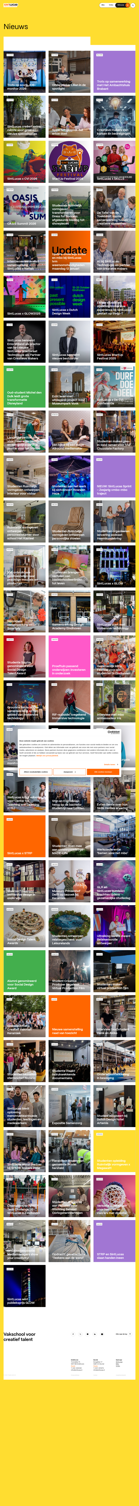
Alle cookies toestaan (103, 772)
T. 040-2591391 (76, 1368)
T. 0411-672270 (98, 1368)
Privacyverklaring (75, 1375)
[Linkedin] (95, 1334)
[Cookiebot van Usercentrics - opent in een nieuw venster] (109, 732)
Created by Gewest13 (121, 1375)
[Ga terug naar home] (11, 5)
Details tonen (109, 764)
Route (73, 1366)
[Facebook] (73, 1334)
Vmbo (118, 1366)
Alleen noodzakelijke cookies (36, 772)
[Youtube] (102, 1334)
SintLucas (119, 1362)
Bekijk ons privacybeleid (47, 755)
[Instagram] (87, 1334)
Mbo (117, 1364)
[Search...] (133, 5)
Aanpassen (70, 772)
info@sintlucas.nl (76, 1370)
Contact (95, 1375)
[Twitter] (80, 1334)
